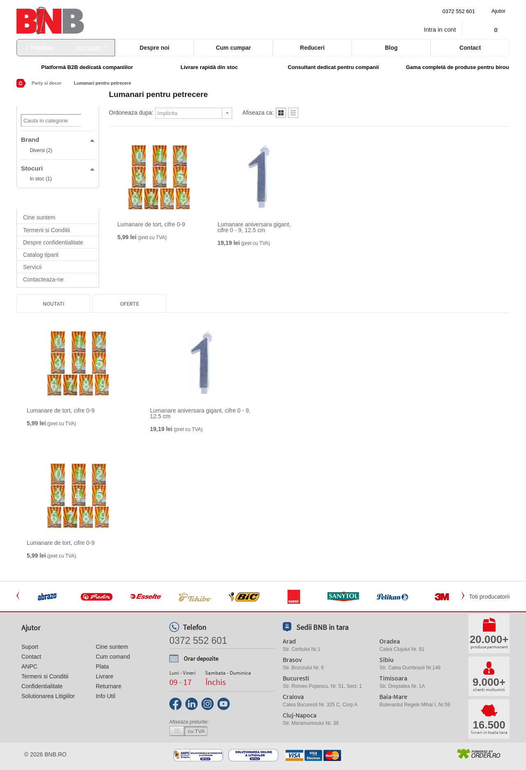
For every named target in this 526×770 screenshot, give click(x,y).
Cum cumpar (233, 47)
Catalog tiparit (40, 254)
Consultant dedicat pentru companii (333, 67)
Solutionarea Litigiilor (48, 696)
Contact (470, 47)
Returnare (108, 686)
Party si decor (47, 83)
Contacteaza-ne (43, 279)
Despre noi (154, 47)
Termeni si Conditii (46, 230)
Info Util (105, 696)
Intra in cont (440, 29)
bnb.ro (55, 754)
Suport (29, 646)
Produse (65, 47)
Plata (102, 666)
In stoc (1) (41, 179)
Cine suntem (39, 217)
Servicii (32, 267)
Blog (391, 47)
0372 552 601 (459, 11)
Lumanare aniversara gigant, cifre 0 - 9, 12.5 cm (254, 227)
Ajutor (498, 11)
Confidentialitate (41, 686)
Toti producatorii (489, 596)
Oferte (129, 303)
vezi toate (88, 47)
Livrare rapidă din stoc (209, 67)
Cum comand (113, 656)
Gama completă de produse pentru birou (457, 67)
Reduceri (312, 47)
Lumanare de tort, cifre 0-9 (151, 224)
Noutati (54, 303)
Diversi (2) (41, 150)
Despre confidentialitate (53, 242)
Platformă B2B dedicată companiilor (87, 67)
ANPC (29, 666)
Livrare (104, 676)
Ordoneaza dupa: (131, 112)
